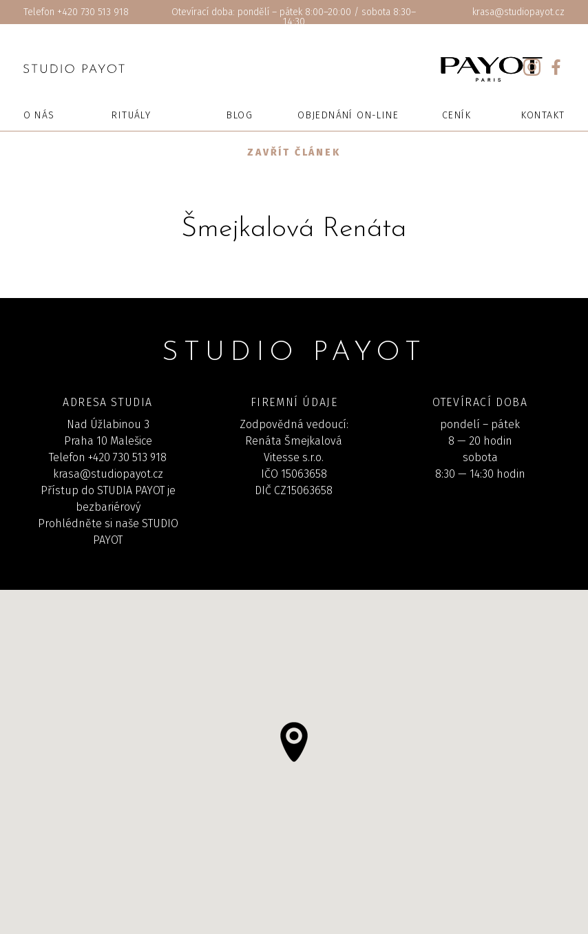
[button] (294, 742)
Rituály (131, 115)
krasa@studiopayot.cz (518, 12)
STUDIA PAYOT (131, 490)
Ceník (456, 115)
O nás (39, 115)
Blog (240, 115)
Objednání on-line (348, 115)
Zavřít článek (293, 152)
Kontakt (543, 115)
